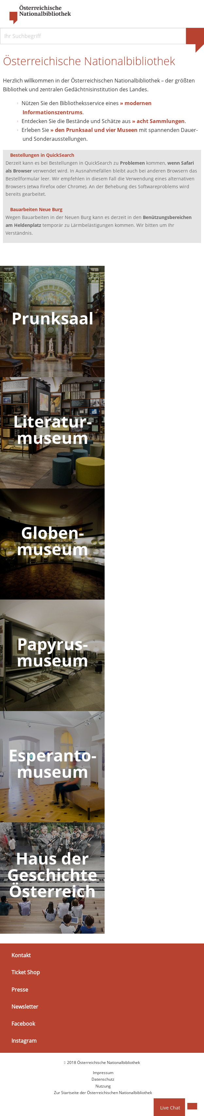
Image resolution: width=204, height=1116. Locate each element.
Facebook (23, 1023)
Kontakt (21, 955)
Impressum (103, 1072)
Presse (19, 989)
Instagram (24, 1040)
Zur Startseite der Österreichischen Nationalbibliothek (103, 1092)
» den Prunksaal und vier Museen (94, 130)
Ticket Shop (25, 972)
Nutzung (103, 1086)
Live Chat (170, 1108)
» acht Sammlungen (158, 121)
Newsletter (24, 1006)
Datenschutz (103, 1079)
